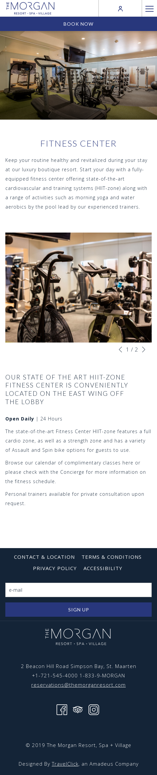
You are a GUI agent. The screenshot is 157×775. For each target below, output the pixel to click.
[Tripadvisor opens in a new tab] (78, 709)
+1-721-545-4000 (55, 675)
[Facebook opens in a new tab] (62, 709)
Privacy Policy (55, 568)
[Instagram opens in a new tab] (93, 709)
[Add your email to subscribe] (78, 590)
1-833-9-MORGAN (102, 675)
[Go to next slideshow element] (144, 350)
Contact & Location (44, 556)
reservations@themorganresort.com (78, 684)
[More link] (149, 8)
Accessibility (102, 568)
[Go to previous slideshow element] (120, 350)
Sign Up (78, 609)
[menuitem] (44, 556)
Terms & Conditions (111, 556)
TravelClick (65, 763)
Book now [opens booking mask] (78, 24)
